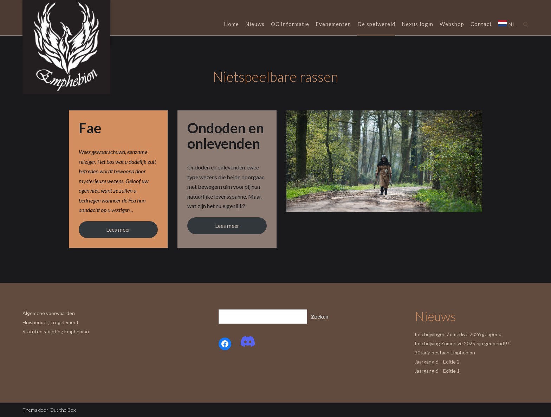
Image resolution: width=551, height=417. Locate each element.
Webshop (452, 24)
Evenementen (333, 24)
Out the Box (63, 410)
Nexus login (417, 24)
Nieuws (255, 24)
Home (231, 24)
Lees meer (118, 229)
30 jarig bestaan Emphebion (445, 352)
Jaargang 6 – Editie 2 (437, 362)
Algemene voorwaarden (48, 313)
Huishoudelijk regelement (50, 322)
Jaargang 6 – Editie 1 (437, 371)
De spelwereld (376, 24)
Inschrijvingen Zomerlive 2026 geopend (458, 334)
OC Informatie (290, 24)
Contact (481, 24)
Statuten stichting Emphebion (55, 331)
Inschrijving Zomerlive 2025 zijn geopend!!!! (463, 343)
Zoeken (320, 316)
